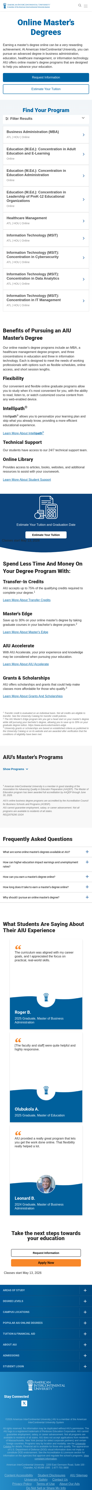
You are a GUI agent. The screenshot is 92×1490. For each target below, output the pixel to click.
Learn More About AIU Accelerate (26, 664)
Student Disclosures (51, 1475)
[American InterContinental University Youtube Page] (34, 1403)
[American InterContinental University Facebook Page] (7, 1403)
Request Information (46, 77)
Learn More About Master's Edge (25, 632)
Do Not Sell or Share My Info (46, 1488)
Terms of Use (45, 1484)
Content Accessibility (18, 1475)
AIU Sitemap (79, 1475)
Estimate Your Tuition (46, 89)
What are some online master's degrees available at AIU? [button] (36, 852)
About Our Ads (69, 1484)
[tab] (46, 852)
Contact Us (60, 1479)
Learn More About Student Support (27, 479)
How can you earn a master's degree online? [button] (29, 876)
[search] (79, 5)
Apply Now (46, 1262)
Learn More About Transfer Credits (26, 600)
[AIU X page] (24, 1403)
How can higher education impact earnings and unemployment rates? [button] (40, 864)
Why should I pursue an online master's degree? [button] (31, 897)
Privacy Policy (22, 1484)
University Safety (36, 1479)
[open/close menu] (85, 6)
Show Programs (13, 769)
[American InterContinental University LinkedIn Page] (16, 1403)
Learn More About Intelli (23, 433)
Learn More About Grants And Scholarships (33, 696)
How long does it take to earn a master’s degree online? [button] (36, 887)
